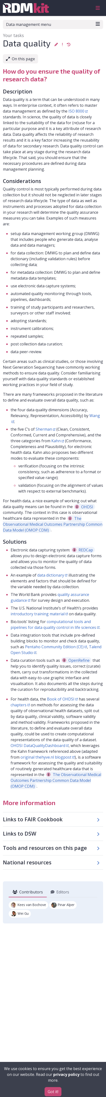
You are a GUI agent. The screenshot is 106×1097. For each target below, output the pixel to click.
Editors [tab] (60, 892)
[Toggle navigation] (98, 8)
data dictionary (50, 575)
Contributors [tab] (28, 892)
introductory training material (38, 614)
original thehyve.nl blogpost (45, 757)
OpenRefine (76, 660)
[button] (56, 44)
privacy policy (66, 1083)
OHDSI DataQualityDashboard (38, 745)
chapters (18, 705)
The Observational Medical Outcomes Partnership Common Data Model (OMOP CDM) (52, 524)
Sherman (44, 429)
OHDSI (84, 506)
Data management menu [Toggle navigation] (53, 24)
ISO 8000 (76, 111)
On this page (20, 58)
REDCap (82, 550)
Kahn (56, 440)
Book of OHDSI (60, 699)
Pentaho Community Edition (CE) (54, 646)
